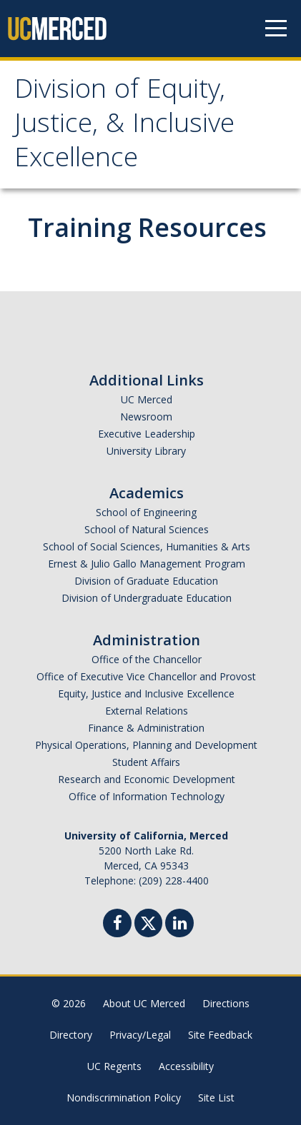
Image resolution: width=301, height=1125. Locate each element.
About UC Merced (144, 1003)
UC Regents (114, 1066)
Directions (226, 1003)
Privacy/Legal (140, 1034)
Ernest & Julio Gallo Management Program (146, 563)
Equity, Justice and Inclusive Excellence (146, 693)
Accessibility (186, 1066)
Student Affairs (146, 762)
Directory (70, 1034)
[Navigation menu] (276, 28)
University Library (146, 451)
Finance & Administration (146, 728)
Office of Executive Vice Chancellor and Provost (146, 676)
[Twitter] (148, 921)
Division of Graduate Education (146, 580)
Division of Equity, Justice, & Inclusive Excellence (124, 126)
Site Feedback (220, 1034)
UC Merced (146, 399)
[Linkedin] (179, 925)
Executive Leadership (146, 433)
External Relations (146, 710)
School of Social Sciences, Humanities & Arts (146, 546)
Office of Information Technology (146, 796)
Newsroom (146, 416)
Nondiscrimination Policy (123, 1097)
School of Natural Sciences (146, 529)
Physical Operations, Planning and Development (146, 745)
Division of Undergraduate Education (146, 598)
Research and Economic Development (146, 779)
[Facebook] (117, 925)
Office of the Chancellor (147, 659)
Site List (216, 1097)
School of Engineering (146, 512)
